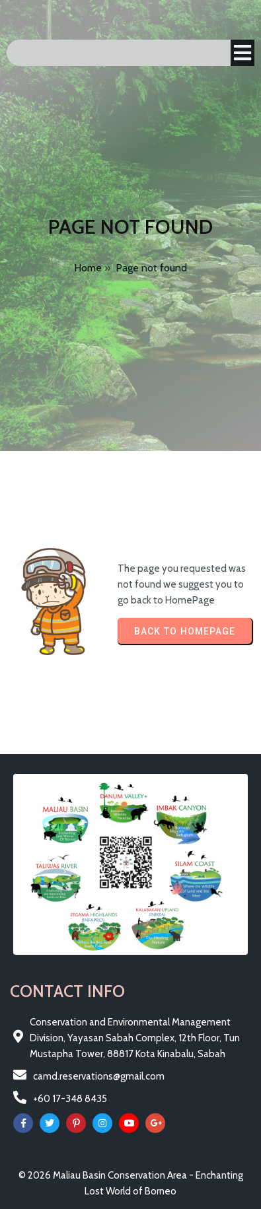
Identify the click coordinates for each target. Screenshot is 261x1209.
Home (88, 267)
